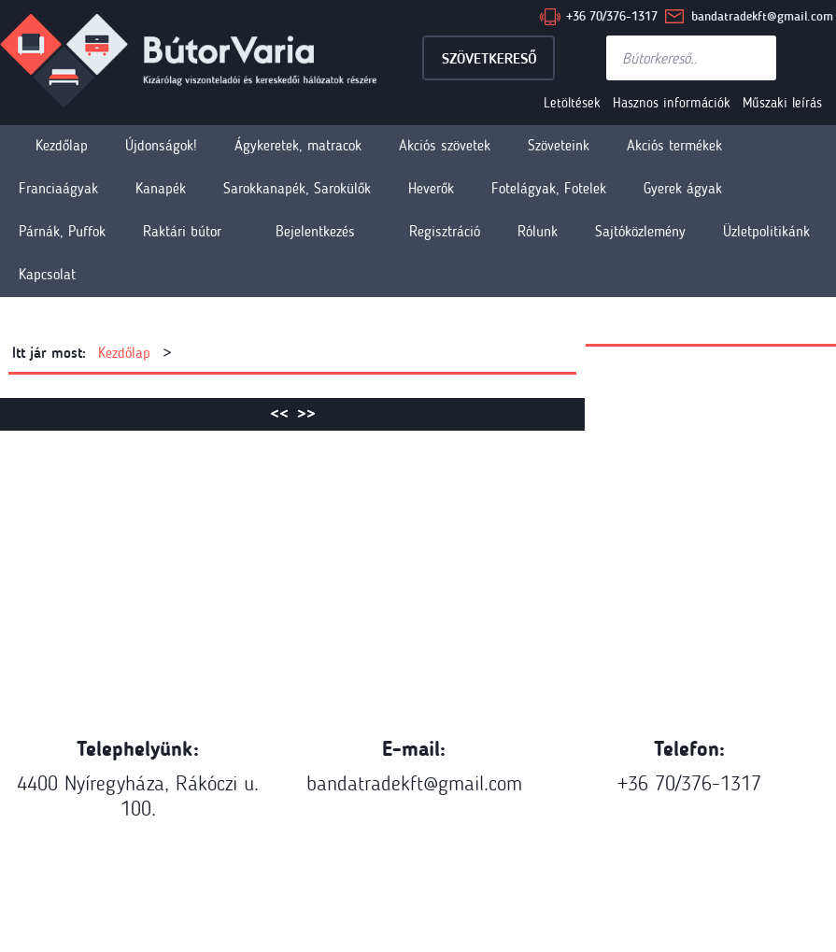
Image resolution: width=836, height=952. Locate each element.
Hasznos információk (671, 102)
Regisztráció (444, 231)
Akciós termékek (674, 145)
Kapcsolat (47, 274)
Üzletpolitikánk (766, 231)
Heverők (431, 188)
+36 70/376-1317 (612, 16)
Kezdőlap (61, 145)
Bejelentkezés (315, 231)
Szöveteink (558, 145)
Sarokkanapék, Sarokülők (297, 188)
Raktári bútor (182, 231)
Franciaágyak (58, 188)
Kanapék (160, 188)
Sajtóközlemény (640, 231)
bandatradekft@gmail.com (762, 16)
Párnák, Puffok (62, 231)
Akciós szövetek (444, 145)
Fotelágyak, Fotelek (548, 188)
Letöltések (572, 102)
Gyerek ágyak (683, 188)
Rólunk (537, 231)
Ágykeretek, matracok (297, 145)
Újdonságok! (161, 145)
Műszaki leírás (782, 102)
